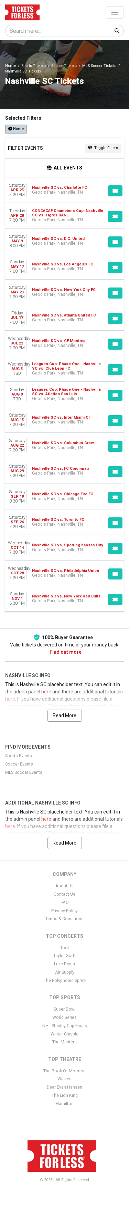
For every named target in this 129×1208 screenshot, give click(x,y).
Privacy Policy (64, 910)
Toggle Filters (103, 148)
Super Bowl (64, 1009)
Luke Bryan (64, 964)
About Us (64, 886)
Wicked (64, 1079)
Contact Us (64, 894)
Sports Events (18, 755)
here (46, 691)
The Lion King (65, 1095)
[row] (64, 190)
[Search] (58, 31)
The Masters (64, 1042)
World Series (64, 1017)
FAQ (65, 902)
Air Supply (64, 972)
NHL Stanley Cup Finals (64, 1025)
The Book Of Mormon (64, 1071)
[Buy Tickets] (115, 190)
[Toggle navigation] (115, 12)
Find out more (66, 652)
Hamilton (65, 1103)
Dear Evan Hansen (64, 1087)
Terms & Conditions (64, 918)
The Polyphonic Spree (65, 980)
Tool (64, 947)
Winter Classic (64, 1034)
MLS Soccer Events (23, 772)
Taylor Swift (64, 955)
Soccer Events (19, 764)
